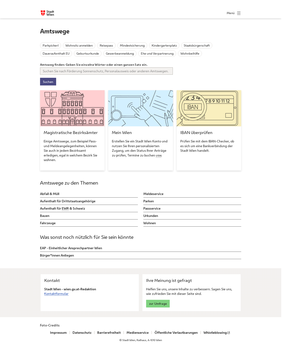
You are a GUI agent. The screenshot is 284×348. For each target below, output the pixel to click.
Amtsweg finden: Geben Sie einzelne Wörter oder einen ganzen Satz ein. (94, 64)
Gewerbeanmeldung (120, 53)
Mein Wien (122, 132)
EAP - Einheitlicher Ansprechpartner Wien (71, 248)
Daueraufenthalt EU (56, 53)
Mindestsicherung (132, 45)
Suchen (48, 82)
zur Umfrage (158, 303)
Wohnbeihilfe (189, 53)
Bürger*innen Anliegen (57, 255)
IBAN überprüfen (196, 132)
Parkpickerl (51, 45)
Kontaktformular (56, 293)
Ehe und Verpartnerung (157, 53)
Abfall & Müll (49, 194)
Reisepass (106, 45)
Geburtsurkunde (87, 53)
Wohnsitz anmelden (79, 45)
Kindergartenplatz (164, 45)
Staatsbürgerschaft (197, 45)
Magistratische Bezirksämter (71, 132)
